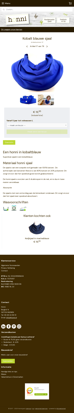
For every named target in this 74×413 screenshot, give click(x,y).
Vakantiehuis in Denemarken (12, 377)
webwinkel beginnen (41, 408)
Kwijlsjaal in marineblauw (37, 238)
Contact (4, 271)
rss (33, 408)
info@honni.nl (11, 318)
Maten (3, 374)
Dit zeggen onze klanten (11, 29)
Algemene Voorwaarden (10, 265)
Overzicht (9, 142)
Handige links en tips (9, 371)
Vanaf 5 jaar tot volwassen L (20, 120)
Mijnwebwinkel (61, 408)
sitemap (28, 408)
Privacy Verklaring (8, 268)
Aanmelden (8, 361)
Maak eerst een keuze (37, 131)
